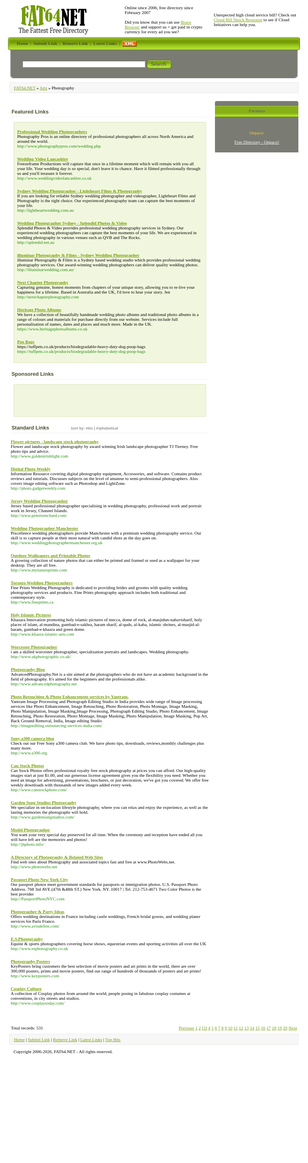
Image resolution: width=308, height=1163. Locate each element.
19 (280, 1027)
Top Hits (112, 1039)
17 (268, 1027)
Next (292, 1027)
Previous (187, 1027)
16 (263, 1027)
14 (252, 1027)
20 (285, 1027)
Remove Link (65, 1039)
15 (257, 1027)
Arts (43, 87)
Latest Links (91, 1039)
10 (230, 1027)
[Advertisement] (63, 402)
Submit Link (39, 1039)
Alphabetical (107, 428)
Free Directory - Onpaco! (257, 142)
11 (235, 1027)
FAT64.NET (25, 87)
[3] (204, 1027)
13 (246, 1027)
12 (241, 1027)
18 (274, 1027)
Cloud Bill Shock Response (238, 19)
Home (19, 1039)
